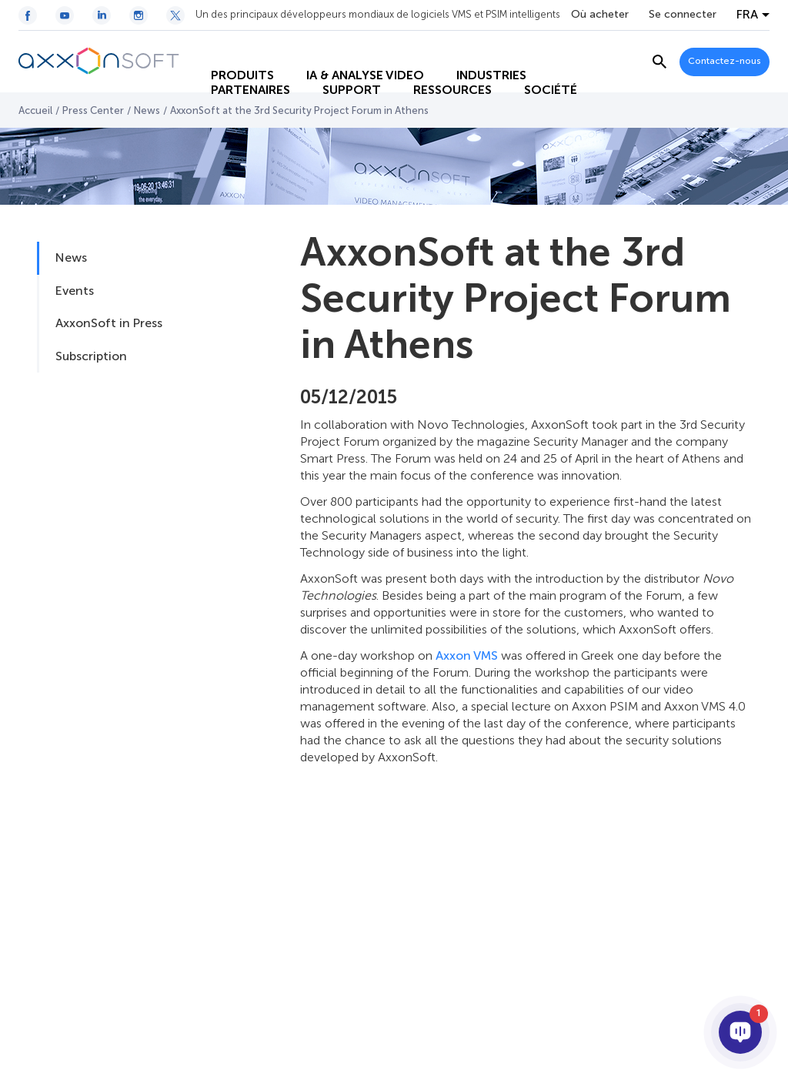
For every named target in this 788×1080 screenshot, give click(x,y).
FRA (747, 15)
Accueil (35, 110)
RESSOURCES (438, 77)
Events (74, 290)
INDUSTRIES (477, 46)
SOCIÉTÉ (536, 77)
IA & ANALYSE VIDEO (350, 46)
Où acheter (600, 14)
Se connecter (682, 14)
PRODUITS (227, 46)
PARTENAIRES (235, 77)
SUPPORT (337, 77)
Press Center (93, 110)
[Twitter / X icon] (175, 15)
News (147, 110)
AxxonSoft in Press (108, 323)
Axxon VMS (467, 655)
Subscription (91, 356)
